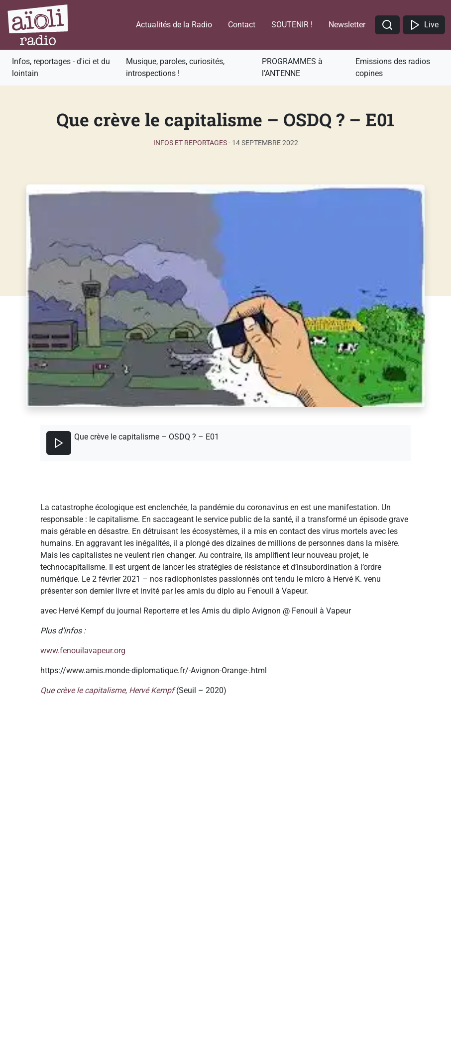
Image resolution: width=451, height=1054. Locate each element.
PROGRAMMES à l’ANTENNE (292, 67)
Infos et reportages (190, 143)
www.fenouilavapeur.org (82, 650)
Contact (241, 24)
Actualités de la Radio (174, 24)
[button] (387, 25)
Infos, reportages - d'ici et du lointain (61, 67)
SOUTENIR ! (292, 24)
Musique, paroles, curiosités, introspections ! (175, 67)
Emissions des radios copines (392, 67)
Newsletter (347, 24)
